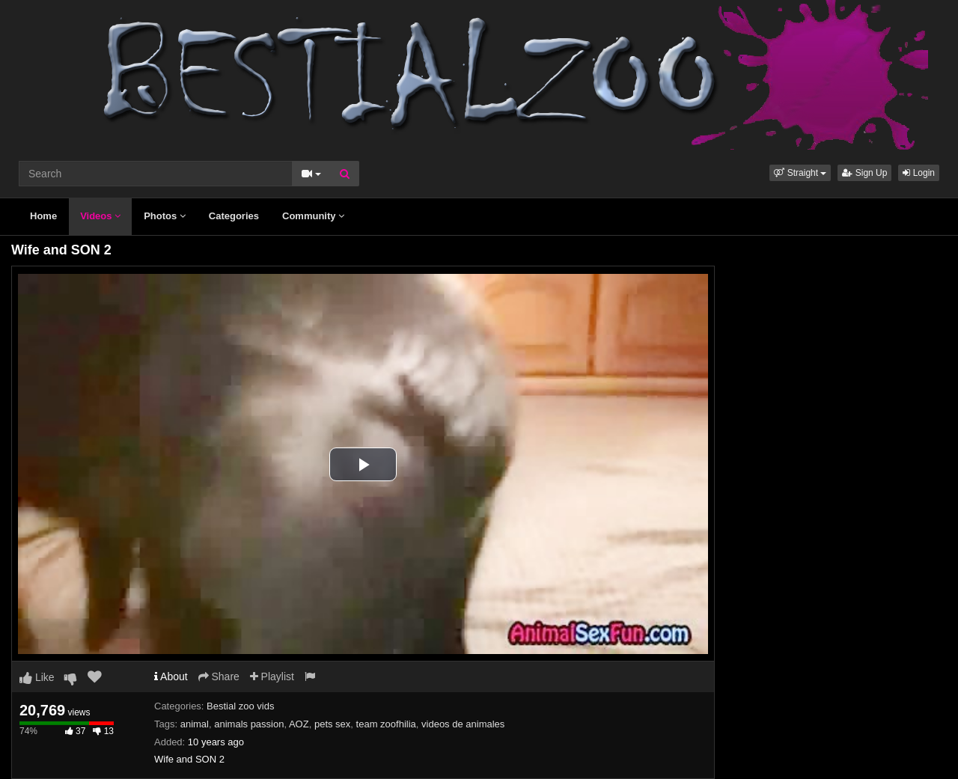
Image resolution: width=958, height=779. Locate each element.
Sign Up (864, 173)
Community (313, 216)
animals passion (249, 724)
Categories (234, 216)
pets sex (332, 724)
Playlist (272, 676)
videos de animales (462, 724)
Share (219, 676)
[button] (800, 173)
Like (37, 677)
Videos (100, 216)
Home (43, 216)
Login (919, 173)
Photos (165, 216)
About (171, 676)
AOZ (299, 724)
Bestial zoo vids (240, 706)
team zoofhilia (386, 724)
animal (194, 724)
